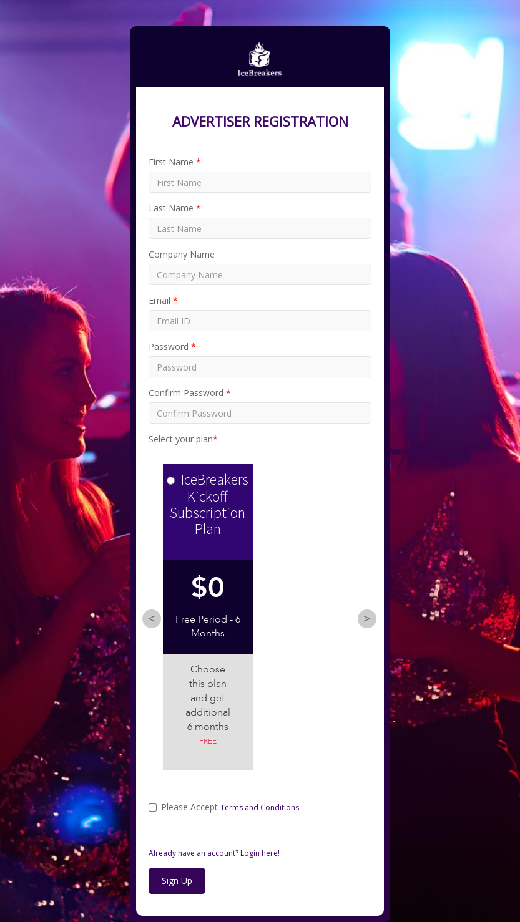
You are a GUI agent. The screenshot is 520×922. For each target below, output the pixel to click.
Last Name (175, 208)
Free (208, 741)
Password (172, 346)
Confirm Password (190, 393)
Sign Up (177, 880)
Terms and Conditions (259, 807)
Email (163, 300)
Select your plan (183, 439)
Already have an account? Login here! (214, 853)
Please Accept (224, 807)
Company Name (182, 254)
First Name (175, 162)
